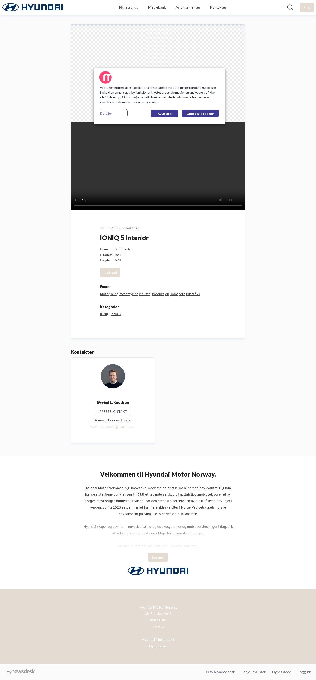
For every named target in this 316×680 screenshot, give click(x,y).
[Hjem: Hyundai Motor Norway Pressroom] (32, 7)
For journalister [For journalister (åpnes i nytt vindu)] (253, 672)
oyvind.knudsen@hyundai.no (113, 426)
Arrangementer (188, 7)
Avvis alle (165, 113)
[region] (159, 96)
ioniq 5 (116, 314)
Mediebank (157, 7)
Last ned (110, 272)
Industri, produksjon (154, 293)
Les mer (158, 557)
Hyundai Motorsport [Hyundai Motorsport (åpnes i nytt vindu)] (158, 639)
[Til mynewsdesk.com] (21, 672)
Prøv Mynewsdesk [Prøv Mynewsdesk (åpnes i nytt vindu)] (220, 672)
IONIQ (105, 314)
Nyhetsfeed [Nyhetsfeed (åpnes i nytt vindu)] (281, 672)
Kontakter (218, 7)
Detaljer (106, 113)
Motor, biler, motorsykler (119, 293)
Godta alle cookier (200, 113)
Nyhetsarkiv (128, 7)
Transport (177, 293)
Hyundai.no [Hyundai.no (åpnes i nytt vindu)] (158, 646)
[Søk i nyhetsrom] (290, 7)
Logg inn (304, 672)
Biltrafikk (193, 293)
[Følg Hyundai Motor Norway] (307, 7)
